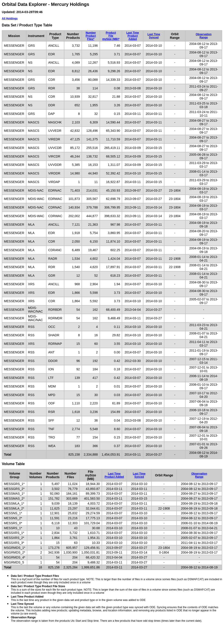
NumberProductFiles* (91, 36)
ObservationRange (204, 36)
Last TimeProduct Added (132, 36)
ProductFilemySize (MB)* (110, 36)
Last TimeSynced (153, 36)
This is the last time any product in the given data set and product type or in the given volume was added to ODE (78, 598)
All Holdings (10, 18)
